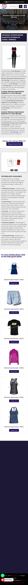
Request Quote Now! (14, 144)
